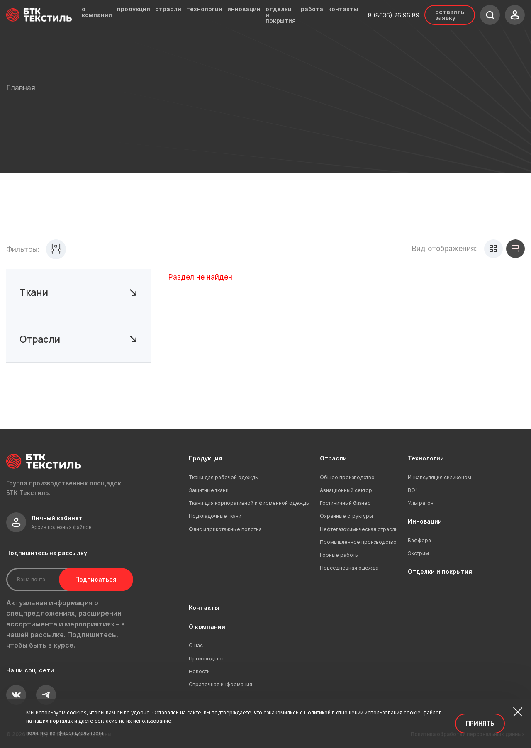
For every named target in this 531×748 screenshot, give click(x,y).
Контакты (204, 607)
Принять (480, 723)
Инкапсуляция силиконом (439, 477)
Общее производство (347, 477)
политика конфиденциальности (64, 733)
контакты (343, 9)
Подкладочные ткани (215, 516)
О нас (196, 645)
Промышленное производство (358, 542)
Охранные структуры (346, 516)
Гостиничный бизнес (345, 503)
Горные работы (339, 555)
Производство (207, 658)
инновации (244, 9)
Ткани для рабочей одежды (224, 477)
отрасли (168, 9)
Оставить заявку (449, 14)
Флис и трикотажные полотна (225, 529)
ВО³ (413, 490)
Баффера (419, 540)
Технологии (426, 458)
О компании (207, 626)
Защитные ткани (209, 490)
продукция (133, 9)
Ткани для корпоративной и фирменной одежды (249, 503)
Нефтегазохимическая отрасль (359, 529)
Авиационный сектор (346, 490)
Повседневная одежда (349, 568)
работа (312, 9)
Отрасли (333, 458)
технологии (204, 9)
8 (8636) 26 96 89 (393, 15)
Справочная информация (220, 684)
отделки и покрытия (281, 15)
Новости (199, 671)
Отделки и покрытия (440, 571)
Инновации (425, 521)
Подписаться (94, 579)
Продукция (205, 458)
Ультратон (421, 503)
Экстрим (418, 553)
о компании (97, 12)
